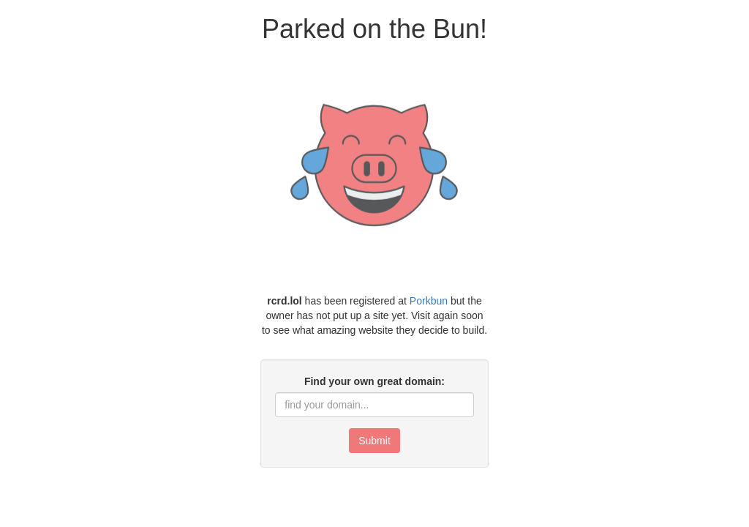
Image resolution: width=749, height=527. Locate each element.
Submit (374, 440)
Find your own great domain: (374, 381)
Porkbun (429, 301)
